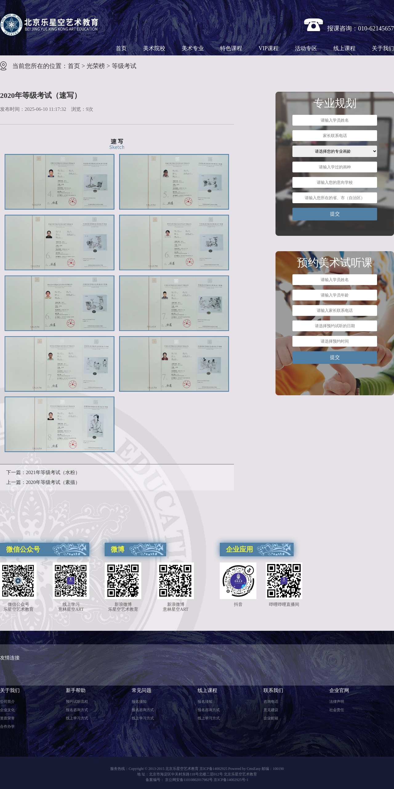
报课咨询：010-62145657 (360, 28)
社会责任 (336, 710)
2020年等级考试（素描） (53, 482)
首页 (121, 48)
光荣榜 (95, 65)
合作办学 (7, 726)
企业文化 (7, 710)
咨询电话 (270, 701)
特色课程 (231, 48)
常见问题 (141, 690)
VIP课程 (269, 48)
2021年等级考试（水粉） (53, 472)
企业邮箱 (270, 718)
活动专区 (306, 48)
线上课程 (344, 48)
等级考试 (124, 65)
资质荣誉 (7, 718)
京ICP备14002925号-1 (231, 780)
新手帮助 (76, 690)
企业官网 (339, 690)
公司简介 (7, 701)
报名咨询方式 (77, 710)
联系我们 (273, 690)
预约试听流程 (77, 701)
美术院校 (154, 48)
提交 (335, 213)
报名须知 (139, 701)
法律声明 (336, 701)
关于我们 (383, 48)
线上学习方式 (77, 718)
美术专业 (193, 48)
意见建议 (270, 710)
